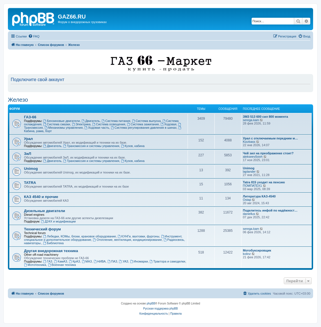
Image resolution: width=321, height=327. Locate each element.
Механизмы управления (64, 127)
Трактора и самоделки (167, 261)
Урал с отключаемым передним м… (270, 138)
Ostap (247, 199)
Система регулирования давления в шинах (144, 127)
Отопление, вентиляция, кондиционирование (127, 239)
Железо (18, 100)
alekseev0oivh (253, 156)
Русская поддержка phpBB (160, 308)
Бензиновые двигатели (61, 121)
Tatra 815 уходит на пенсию (264, 182)
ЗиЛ (27, 154)
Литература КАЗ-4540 (259, 196)
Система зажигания (143, 124)
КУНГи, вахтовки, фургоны (138, 236)
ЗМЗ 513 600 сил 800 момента (265, 116)
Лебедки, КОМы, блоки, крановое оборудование (79, 236)
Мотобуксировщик (257, 250)
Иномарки (139, 261)
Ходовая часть (96, 127)
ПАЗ (112, 261)
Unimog (31, 168)
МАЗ (87, 261)
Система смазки (56, 124)
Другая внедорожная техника (51, 251)
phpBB (151, 303)
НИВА (100, 261)
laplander (249, 171)
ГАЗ (47, 261)
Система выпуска (146, 121)
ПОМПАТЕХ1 (252, 185)
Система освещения (108, 124)
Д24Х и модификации (58, 221)
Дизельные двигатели (44, 211)
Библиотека (53, 243)
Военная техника (62, 264)
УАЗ (123, 261)
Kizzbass (249, 141)
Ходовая (168, 124)
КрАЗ (74, 261)
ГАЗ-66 (30, 117)
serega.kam (251, 120)
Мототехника (35, 264)
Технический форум (42, 229)
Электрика (81, 124)
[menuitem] (33, 36)
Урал (28, 139)
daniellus (249, 213)
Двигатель (91, 121)
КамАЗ (60, 261)
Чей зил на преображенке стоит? (268, 153)
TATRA (30, 183)
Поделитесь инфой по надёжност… (270, 210)
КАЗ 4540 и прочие (41, 197)
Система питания (116, 121)
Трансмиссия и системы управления (91, 146)
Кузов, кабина (133, 146)
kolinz (247, 253)
